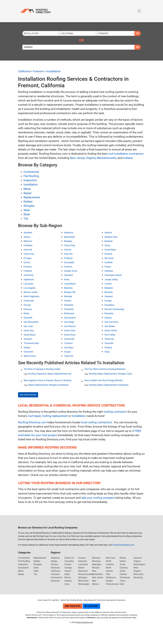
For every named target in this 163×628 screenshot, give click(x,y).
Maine (81, 567)
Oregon (109, 580)
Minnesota (83, 580)
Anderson (68, 232)
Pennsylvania (112, 584)
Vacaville (109, 343)
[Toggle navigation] (139, 11)
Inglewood (29, 279)
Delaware (55, 580)
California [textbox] (67, 33)
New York (110, 558)
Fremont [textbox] (103, 33)
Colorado (55, 574)
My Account (91, 606)
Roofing (32, 373)
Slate (27, 210)
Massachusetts (106, 158)
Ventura (108, 347)
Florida (67, 564)
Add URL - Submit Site (60, 600)
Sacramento (70, 317)
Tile (26, 218)
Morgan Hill (69, 292)
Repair (28, 193)
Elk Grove (109, 258)
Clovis (107, 245)
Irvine (66, 279)
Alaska (54, 561)
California (24, 71)
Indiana (128, 158)
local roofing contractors (96, 422)
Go (137, 33)
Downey (108, 254)
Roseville (28, 317)
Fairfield (108, 262)
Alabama (55, 558)
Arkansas (55, 567)
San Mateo (110, 326)
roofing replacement (55, 416)
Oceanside (29, 300)
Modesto (109, 288)
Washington (139, 564)
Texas (122, 580)
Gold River (28, 275)
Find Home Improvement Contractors (111, 600)
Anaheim (28, 232)
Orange (108, 300)
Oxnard (27, 305)
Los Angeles (29, 288)
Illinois (67, 577)
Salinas (108, 317)
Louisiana (83, 564)
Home (39, 600)
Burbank (109, 241)
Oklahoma (111, 577)
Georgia (68, 567)
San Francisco (111, 322)
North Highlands (31, 296)
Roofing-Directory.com (32, 422)
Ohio (108, 574)
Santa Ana (29, 330)
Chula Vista (69, 245)
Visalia (67, 351)
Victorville (28, 351)
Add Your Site (72, 606)
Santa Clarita (111, 330)
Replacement (32, 197)
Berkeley (68, 241)
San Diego (69, 322)
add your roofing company (98, 497)
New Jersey (77, 158)
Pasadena (109, 305)
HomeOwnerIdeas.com (123, 545)
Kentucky (82, 561)
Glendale (109, 271)
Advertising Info (90, 600)
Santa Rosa (69, 334)
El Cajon (28, 258)
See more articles (28, 394)
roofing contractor (115, 411)
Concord (28, 249)
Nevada (95, 567)
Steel (27, 214)
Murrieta (109, 292)
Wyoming (138, 577)
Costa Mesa (110, 249)
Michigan (82, 577)
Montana (96, 561)
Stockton (28, 339)
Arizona (54, 564)
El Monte (68, 258)
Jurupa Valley (111, 279)
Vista (107, 351)
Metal (27, 189)
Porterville (69, 309)
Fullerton (28, 271)
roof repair (34, 416)
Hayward (68, 275)
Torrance (68, 343)
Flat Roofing (31, 176)
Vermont (137, 558)
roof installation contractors (126, 153)
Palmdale (68, 305)
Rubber (28, 201)
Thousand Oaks (31, 343)
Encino (27, 262)
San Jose (28, 326)
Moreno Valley (30, 292)
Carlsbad (28, 245)
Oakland (109, 296)
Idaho (67, 574)
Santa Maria (30, 334)
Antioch (108, 232)
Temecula (109, 339)
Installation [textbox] (31, 33)
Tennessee (125, 577)
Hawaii (67, 571)
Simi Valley (110, 334)
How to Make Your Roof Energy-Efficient (103, 380)
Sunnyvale (69, 339)
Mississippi (83, 584)
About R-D (47, 600)
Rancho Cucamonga (114, 309)
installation (79, 416)
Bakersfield (69, 237)
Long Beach (70, 283)
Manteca (68, 288)
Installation (53, 71)
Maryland (82, 571)
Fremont (38, 71)
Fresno (108, 266)
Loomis (108, 283)
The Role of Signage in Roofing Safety (42, 369)
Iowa (66, 584)
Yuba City (68, 356)
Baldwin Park (111, 237)
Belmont (28, 241)
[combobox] (41, 33)
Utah (122, 584)
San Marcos (70, 326)
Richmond (69, 313)
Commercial (31, 171)
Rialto (26, 313)
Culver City (29, 254)
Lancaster (28, 283)
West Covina (30, 356)
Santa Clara (69, 330)
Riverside (109, 313)
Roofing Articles (76, 600)
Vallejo (27, 347)
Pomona (28, 309)
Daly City (68, 254)
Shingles (29, 205)
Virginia (91, 158)
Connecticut (56, 577)
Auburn (27, 237)
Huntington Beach (113, 275)
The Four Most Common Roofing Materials (104, 369)
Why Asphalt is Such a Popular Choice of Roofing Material (48, 380)
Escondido (69, 262)
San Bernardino (31, 322)
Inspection (30, 180)
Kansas (82, 558)
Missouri (96, 558)
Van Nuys (68, 347)
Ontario (67, 300)
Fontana (28, 266)
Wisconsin (138, 574)
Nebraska (96, 564)
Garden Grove (70, 271)
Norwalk (68, 296)
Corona (67, 249)
